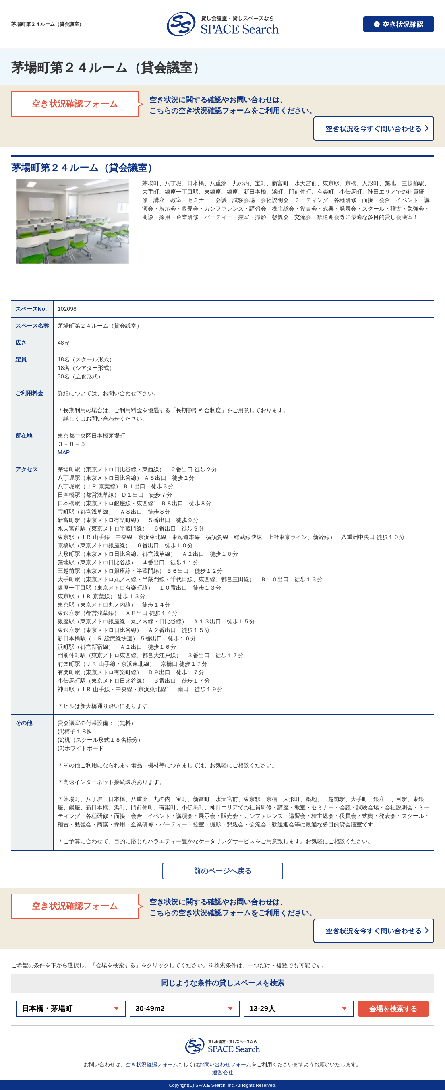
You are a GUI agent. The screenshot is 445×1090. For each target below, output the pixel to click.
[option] (72, 221)
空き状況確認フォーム (152, 1064)
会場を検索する (393, 1009)
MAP (64, 452)
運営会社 (222, 1072)
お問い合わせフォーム (225, 1064)
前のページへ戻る (223, 871)
